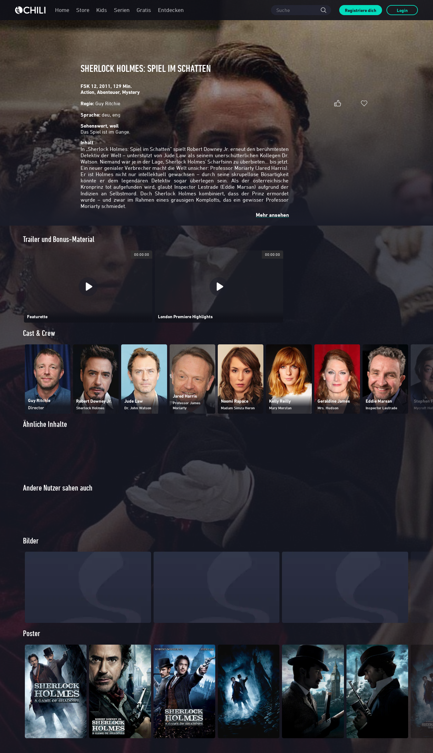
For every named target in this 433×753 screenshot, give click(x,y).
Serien (122, 10)
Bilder (31, 551)
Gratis (144, 10)
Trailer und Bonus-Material (58, 239)
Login (402, 10)
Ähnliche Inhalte (45, 424)
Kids (101, 10)
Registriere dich (360, 10)
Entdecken (171, 10)
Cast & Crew (39, 333)
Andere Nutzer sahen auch (58, 487)
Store (82, 10)
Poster (31, 644)
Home (62, 10)
